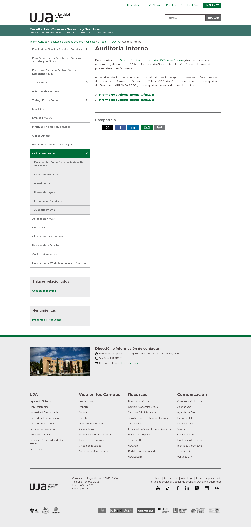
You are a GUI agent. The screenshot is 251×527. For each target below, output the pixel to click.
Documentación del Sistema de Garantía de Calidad (58, 164)
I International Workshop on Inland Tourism (59, 263)
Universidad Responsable (44, 412)
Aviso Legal (187, 478)
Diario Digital (184, 418)
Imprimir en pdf (159, 127)
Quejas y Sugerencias (45, 254)
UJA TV (181, 429)
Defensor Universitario (91, 423)
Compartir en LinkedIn (133, 127)
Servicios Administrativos (142, 412)
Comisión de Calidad (46, 174)
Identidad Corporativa (189, 445)
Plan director (42, 183)
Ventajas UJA (184, 456)
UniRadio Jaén (185, 423)
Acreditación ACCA (43, 218)
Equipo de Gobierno (41, 401)
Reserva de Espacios (140, 434)
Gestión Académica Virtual (143, 406)
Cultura (83, 412)
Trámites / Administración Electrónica (149, 418)
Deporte (84, 406)
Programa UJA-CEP (41, 434)
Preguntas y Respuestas (47, 319)
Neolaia (121, 510)
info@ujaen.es (80, 488)
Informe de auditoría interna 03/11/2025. (127, 94)
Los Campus (86, 401)
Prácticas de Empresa (45, 91)
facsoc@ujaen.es (105, 32)
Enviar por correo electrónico (147, 127)
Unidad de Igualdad (90, 445)
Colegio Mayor (87, 429)
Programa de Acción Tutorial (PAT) (53, 144)
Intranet (212, 5)
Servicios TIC (135, 440)
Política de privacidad (208, 478)
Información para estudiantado (51, 126)
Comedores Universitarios (93, 451)
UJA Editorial (135, 456)
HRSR (102, 510)
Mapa (158, 478)
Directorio (171, 5)
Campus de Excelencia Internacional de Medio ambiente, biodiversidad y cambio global (56, 510)
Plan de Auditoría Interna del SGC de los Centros (152, 60)
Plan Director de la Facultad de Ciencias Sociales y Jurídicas (56, 60)
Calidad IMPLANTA (43, 153)
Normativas (39, 227)
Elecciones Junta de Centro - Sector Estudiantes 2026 (54, 72)
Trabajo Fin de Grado (45, 100)
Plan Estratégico (39, 406)
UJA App (133, 445)
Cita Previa (36, 449)
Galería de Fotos (186, 434)
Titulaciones (39, 82)
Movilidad (38, 109)
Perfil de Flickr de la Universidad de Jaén (217, 488)
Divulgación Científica (189, 440)
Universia (146, 510)
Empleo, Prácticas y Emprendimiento (149, 429)
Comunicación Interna (190, 401)
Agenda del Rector (188, 412)
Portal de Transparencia (43, 423)
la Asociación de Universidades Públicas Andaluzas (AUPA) (180, 510)
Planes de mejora (44, 192)
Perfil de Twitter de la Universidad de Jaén (197, 488)
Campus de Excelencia (43, 429)
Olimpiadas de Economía (47, 236)
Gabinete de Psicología (92, 440)
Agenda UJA (184, 406)
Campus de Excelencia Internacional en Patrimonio (34, 510)
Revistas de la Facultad (46, 245)
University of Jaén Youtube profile (158, 488)
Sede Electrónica (190, 5)
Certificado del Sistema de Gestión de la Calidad (214, 510)
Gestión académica (44, 290)
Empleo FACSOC (42, 118)
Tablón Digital (136, 423)
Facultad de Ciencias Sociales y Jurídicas (65, 29)
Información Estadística (48, 201)
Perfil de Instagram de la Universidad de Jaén (207, 488)
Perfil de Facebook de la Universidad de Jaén (177, 488)
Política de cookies (160, 481)
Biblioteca (84, 418)
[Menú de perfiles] (155, 5)
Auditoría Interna (44, 209)
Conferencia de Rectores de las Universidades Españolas (163, 510)
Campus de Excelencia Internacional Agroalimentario (45, 510)
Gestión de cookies (184, 481)
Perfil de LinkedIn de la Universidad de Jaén (187, 488)
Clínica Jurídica (41, 135)
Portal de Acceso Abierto (142, 451)
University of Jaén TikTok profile (168, 488)
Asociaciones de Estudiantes (95, 434)
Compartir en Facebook (120, 127)
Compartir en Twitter (107, 127)
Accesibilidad (171, 478)
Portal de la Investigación (44, 418)
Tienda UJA (183, 451)
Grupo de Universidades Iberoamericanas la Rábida (198, 510)
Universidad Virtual (138, 401)
